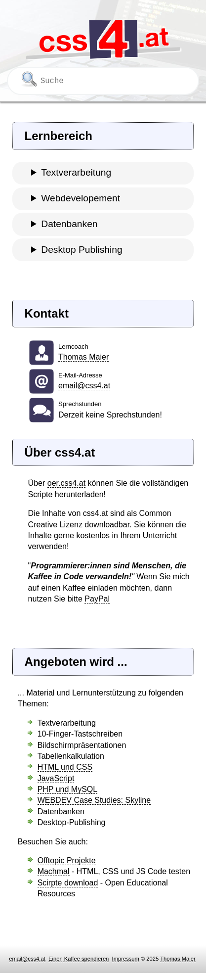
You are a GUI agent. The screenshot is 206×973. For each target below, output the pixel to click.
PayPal (97, 599)
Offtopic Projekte (67, 860)
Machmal (54, 871)
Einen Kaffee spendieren (78, 959)
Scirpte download (68, 883)
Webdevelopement (80, 198)
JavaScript (56, 778)
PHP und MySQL (68, 789)
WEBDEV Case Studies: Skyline (94, 800)
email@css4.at (84, 385)
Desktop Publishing (81, 249)
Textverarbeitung (76, 172)
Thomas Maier (83, 357)
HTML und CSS (65, 767)
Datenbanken (69, 224)
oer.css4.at (66, 483)
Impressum (125, 959)
